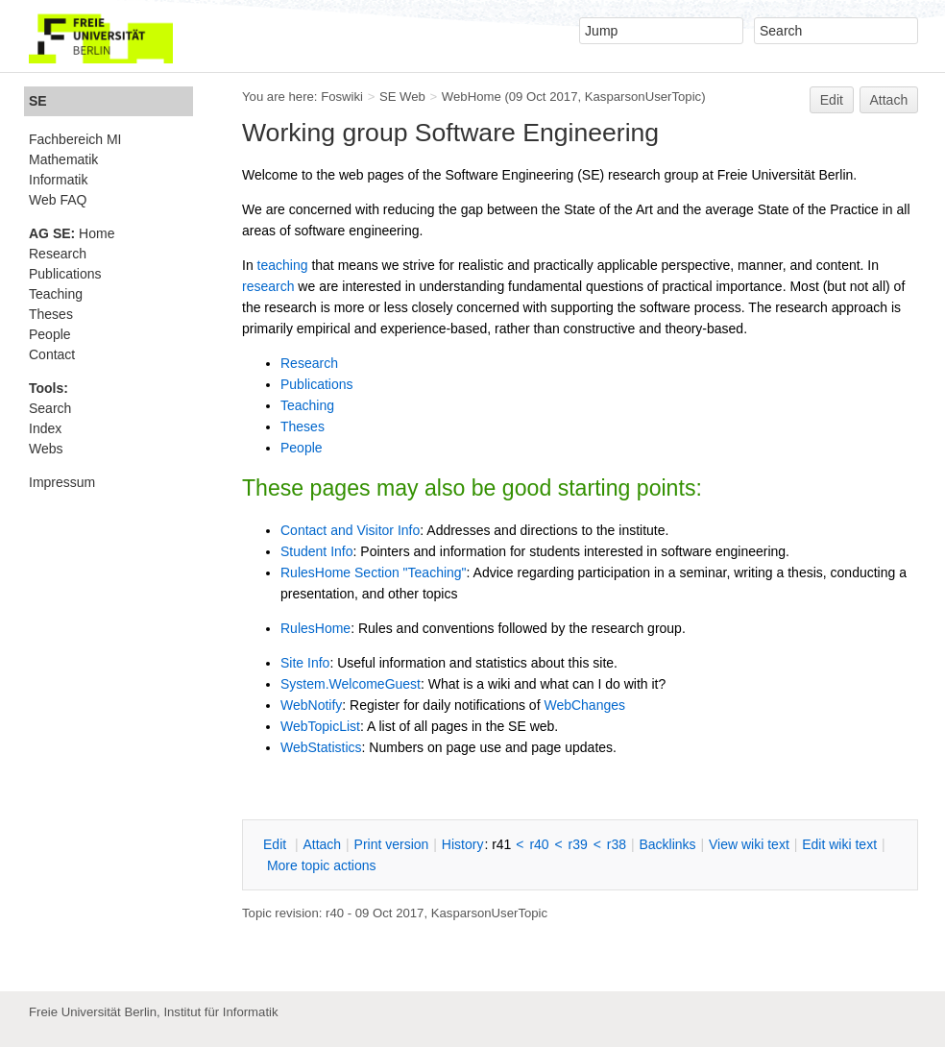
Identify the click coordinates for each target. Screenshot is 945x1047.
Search (50, 408)
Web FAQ (57, 199)
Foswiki (342, 96)
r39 (578, 844)
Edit (831, 100)
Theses (302, 426)
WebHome (471, 96)
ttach (322, 844)
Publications (316, 384)
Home (71, 233)
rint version (391, 844)
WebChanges (584, 705)
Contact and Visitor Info (350, 530)
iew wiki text (749, 844)
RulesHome (315, 628)
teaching (282, 265)
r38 (616, 844)
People (301, 447)
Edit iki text (839, 844)
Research (309, 363)
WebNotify (311, 705)
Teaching (307, 405)
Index (45, 428)
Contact (52, 354)
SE (38, 101)
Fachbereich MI (75, 139)
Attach (889, 100)
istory (463, 844)
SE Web (402, 96)
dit (276, 844)
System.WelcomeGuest (350, 684)
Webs (46, 448)
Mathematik (63, 159)
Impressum (62, 482)
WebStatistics (321, 747)
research (268, 286)
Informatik (58, 179)
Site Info (304, 662)
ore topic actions (321, 865)
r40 (538, 844)
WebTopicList (320, 726)
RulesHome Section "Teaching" (373, 572)
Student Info (316, 551)
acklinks (667, 844)
